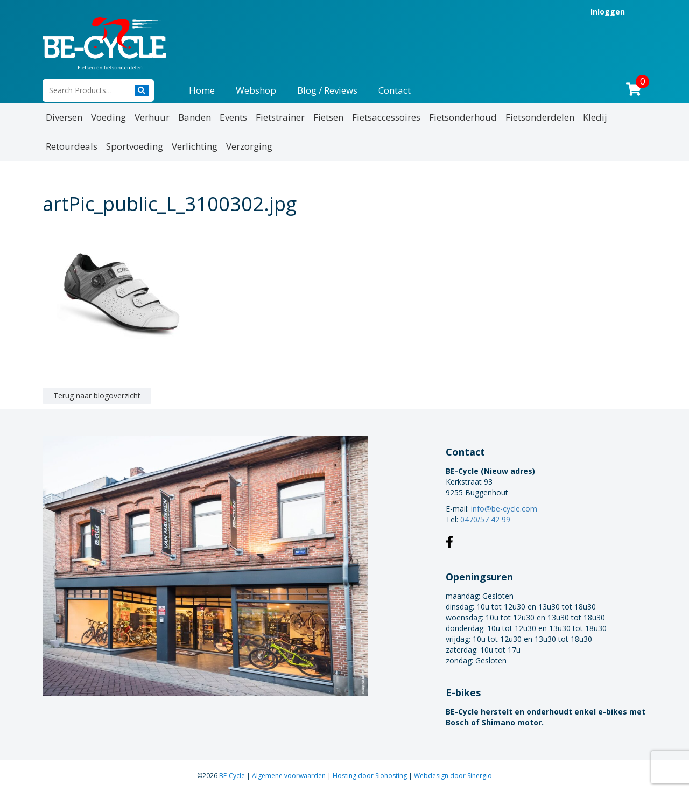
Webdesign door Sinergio (453, 775)
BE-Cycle (233, 775)
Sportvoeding (134, 146)
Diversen (64, 117)
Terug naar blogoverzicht (96, 395)
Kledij (595, 117)
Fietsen (328, 117)
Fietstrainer (280, 117)
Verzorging (249, 146)
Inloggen (607, 11)
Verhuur (152, 117)
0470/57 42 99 (485, 519)
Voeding (108, 117)
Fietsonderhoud (463, 117)
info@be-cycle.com (504, 508)
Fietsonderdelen (539, 117)
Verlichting (194, 146)
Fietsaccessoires (386, 117)
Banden (194, 117)
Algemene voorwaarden (289, 775)
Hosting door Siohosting (371, 775)
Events (233, 117)
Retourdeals (71, 146)
